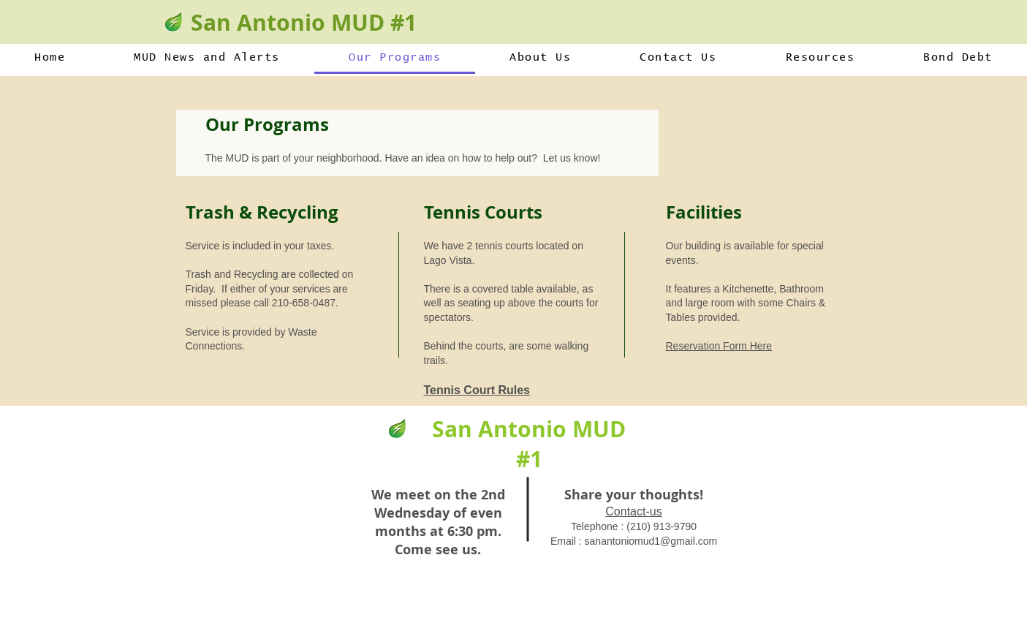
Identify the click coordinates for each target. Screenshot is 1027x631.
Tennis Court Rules (477, 390)
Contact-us (633, 511)
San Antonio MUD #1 (304, 22)
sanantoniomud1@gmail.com (651, 541)
